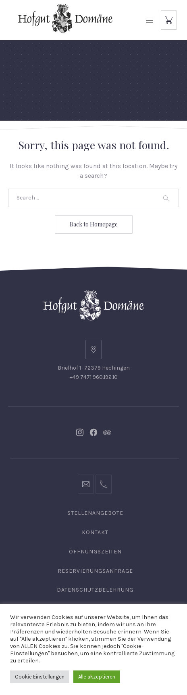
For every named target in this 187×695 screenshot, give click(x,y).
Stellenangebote (95, 513)
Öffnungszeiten (95, 551)
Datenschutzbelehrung (95, 589)
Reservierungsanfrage (95, 571)
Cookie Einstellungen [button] (39, 677)
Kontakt (95, 532)
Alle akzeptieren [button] (96, 677)
